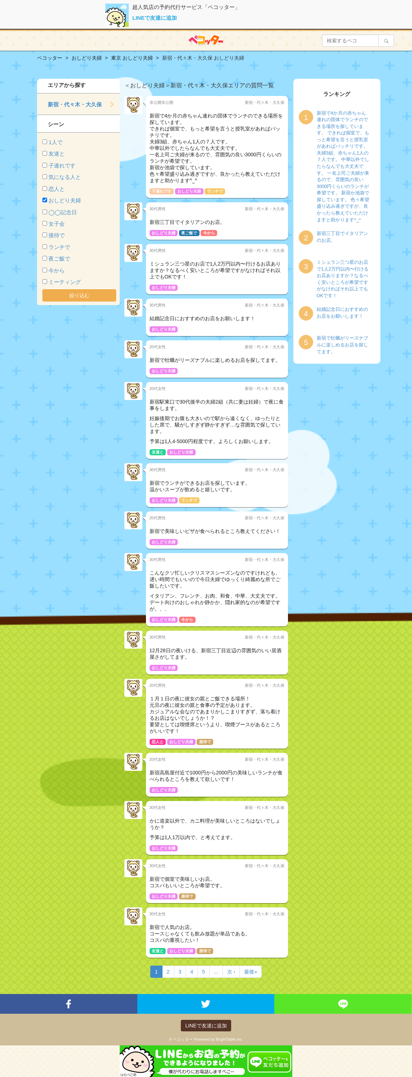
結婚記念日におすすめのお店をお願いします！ (342, 313)
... (216, 972)
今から (57, 270)
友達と (57, 154)
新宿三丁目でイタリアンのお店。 (342, 237)
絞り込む (79, 295)
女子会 (57, 224)
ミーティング (65, 282)
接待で (57, 235)
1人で (55, 142)
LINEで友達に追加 (154, 18)
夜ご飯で (59, 259)
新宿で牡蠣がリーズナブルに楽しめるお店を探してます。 (342, 344)
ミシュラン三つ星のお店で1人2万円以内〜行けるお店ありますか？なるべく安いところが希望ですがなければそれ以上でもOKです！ (342, 278)
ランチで (59, 247)
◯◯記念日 (63, 212)
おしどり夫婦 (65, 200)
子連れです (62, 165)
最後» (250, 972)
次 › (231, 972)
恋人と (57, 189)
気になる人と (65, 177)
